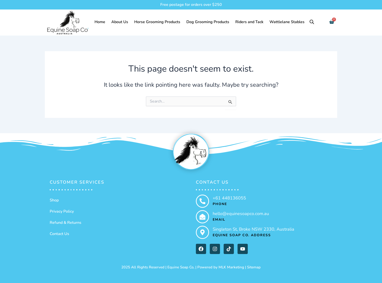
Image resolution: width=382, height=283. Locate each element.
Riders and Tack (249, 22)
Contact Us (59, 233)
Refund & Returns (65, 222)
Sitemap (254, 267)
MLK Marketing (231, 267)
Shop (54, 200)
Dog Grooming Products (207, 22)
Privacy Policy (62, 211)
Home (100, 22)
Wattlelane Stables (287, 22)
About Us (119, 22)
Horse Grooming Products (157, 22)
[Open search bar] (311, 22)
